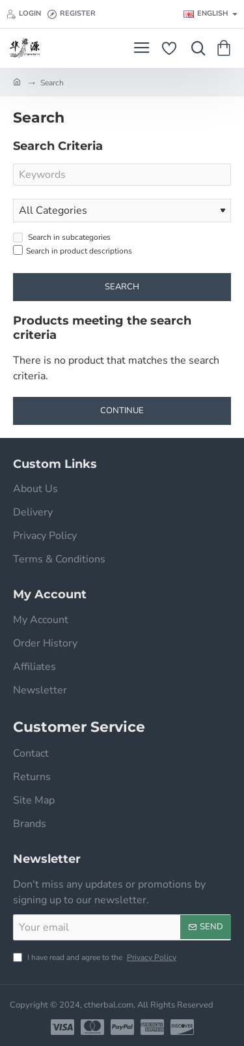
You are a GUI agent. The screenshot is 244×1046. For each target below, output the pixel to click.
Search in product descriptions (72, 250)
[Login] (23, 14)
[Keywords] (122, 175)
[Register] (71, 14)
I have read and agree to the (96, 957)
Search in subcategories (62, 237)
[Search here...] (195, 48)
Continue (122, 410)
